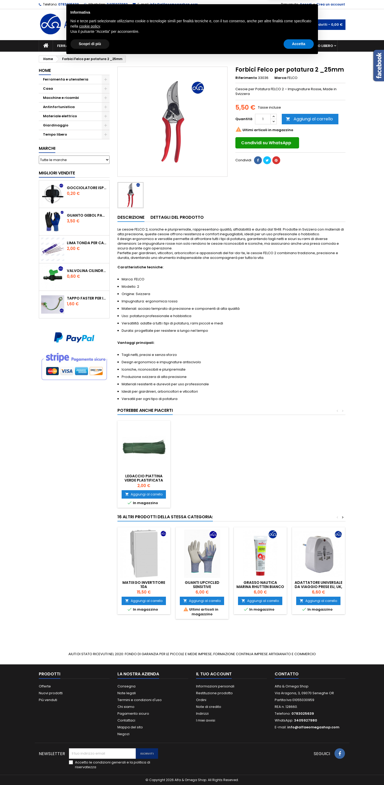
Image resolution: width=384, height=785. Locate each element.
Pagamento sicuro (133, 713)
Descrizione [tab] (130, 217)
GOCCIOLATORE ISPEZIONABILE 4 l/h (87, 188)
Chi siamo (125, 706)
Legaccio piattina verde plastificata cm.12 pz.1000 (202, 480)
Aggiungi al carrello (309, 119)
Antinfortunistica (281, 45)
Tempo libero (320, 45)
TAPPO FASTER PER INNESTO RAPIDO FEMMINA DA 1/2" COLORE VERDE (87, 298)
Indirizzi (202, 713)
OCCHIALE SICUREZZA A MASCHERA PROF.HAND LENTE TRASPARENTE (144, 480)
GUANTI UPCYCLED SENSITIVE (202, 584)
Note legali (126, 693)
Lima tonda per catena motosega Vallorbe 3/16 (87, 243)
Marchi (47, 148)
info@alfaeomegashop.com (174, 4)
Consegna (126, 686)
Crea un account (330, 4)
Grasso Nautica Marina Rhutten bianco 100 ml (260, 587)
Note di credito (208, 706)
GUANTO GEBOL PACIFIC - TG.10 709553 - (87, 215)
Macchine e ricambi (133, 45)
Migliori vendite (57, 173)
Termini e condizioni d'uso (139, 699)
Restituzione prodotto (214, 693)
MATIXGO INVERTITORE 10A (143, 584)
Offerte (45, 686)
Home (45, 70)
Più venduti (48, 699)
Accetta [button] (298, 770)
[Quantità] (263, 119)
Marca (280, 78)
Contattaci (126, 720)
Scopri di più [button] (90, 770)
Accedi (306, 4)
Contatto (287, 674)
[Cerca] (192, 24)
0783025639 (68, 4)
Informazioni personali (215, 686)
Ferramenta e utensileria (81, 45)
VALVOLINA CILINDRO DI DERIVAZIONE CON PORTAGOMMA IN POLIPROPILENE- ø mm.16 (87, 271)
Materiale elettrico (179, 45)
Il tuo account (214, 674)
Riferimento (246, 78)
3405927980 (117, 4)
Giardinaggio (239, 45)
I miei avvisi (205, 720)
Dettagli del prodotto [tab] (177, 217)
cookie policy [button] (89, 753)
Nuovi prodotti (51, 693)
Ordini (201, 699)
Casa (213, 45)
